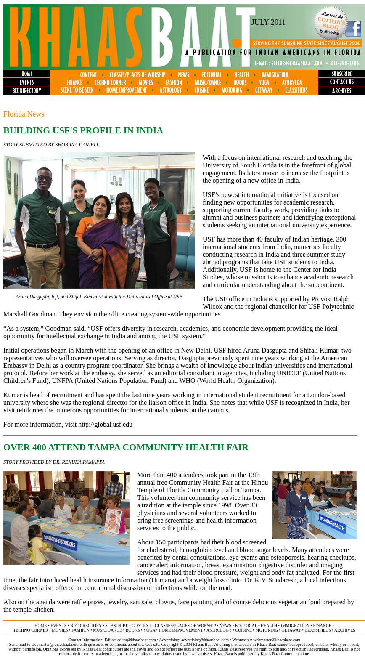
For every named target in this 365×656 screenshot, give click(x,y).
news (225, 625)
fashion (80, 630)
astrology (219, 630)
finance (322, 625)
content (141, 625)
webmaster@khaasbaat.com (276, 639)
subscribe (116, 625)
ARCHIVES (344, 630)
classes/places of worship (185, 625)
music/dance (107, 630)
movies (60, 630)
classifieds (318, 630)
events (58, 625)
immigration (295, 625)
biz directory (86, 625)
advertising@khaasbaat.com (205, 639)
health (269, 625)
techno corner (30, 630)
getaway (292, 630)
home (40, 625)
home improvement (181, 630)
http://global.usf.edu (105, 424)
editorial (246, 625)
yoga (149, 630)
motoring (266, 630)
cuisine (243, 630)
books (133, 630)
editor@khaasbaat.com (136, 639)
